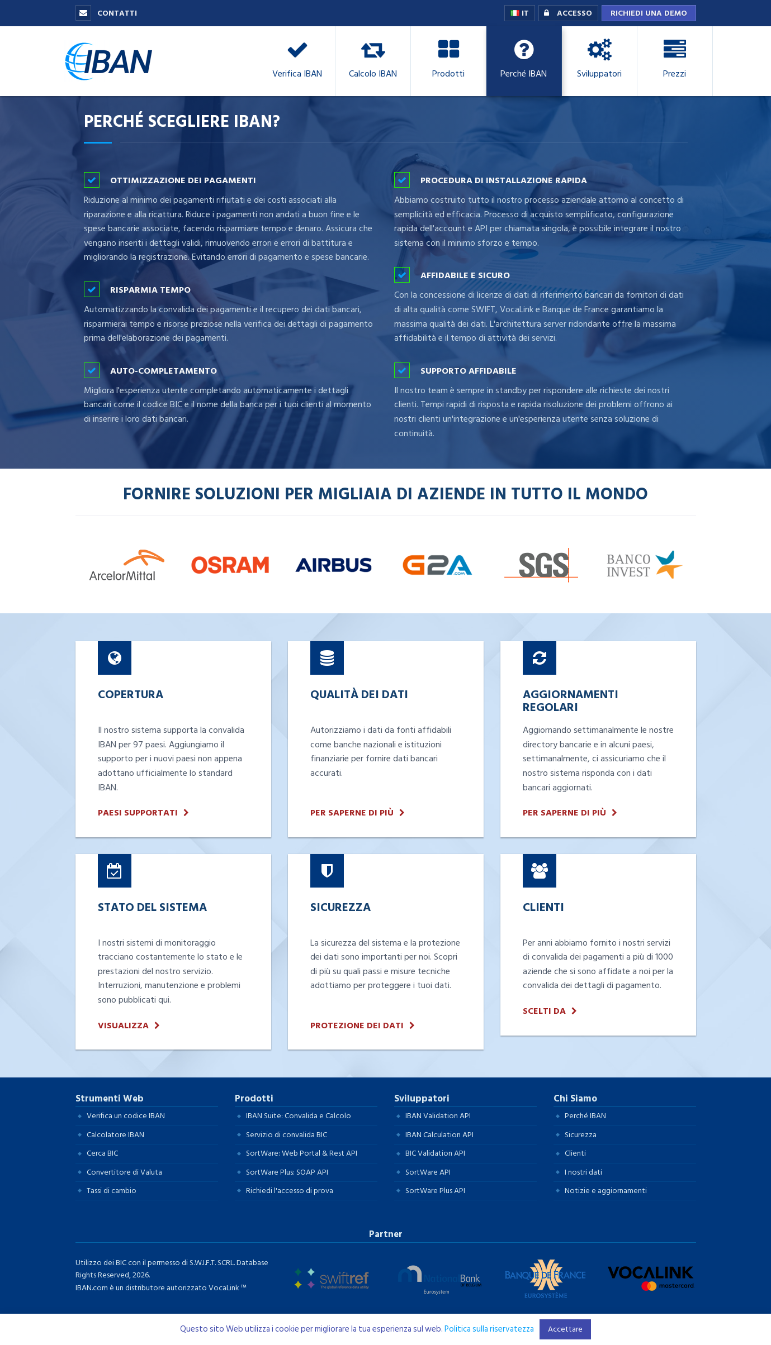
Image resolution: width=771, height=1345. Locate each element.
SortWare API (428, 1172)
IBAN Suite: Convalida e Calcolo (298, 1115)
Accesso (565, 13)
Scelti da (544, 1011)
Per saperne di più (352, 813)
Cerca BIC (102, 1153)
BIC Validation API (435, 1153)
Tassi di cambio (111, 1190)
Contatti (106, 13)
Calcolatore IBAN (115, 1134)
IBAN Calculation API (439, 1134)
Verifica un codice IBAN (126, 1115)
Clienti (575, 1153)
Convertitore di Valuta (124, 1172)
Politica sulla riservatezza (489, 1329)
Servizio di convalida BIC (286, 1134)
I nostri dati (583, 1172)
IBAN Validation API (438, 1115)
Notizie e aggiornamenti (606, 1190)
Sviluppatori (422, 1098)
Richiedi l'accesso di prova (289, 1190)
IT (519, 13)
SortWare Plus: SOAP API (287, 1172)
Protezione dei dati (357, 1026)
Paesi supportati (138, 813)
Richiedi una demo (649, 13)
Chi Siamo (575, 1098)
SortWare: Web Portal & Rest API (301, 1153)
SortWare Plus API (435, 1190)
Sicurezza (581, 1134)
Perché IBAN (585, 1115)
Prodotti (254, 1098)
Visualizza (123, 1026)
